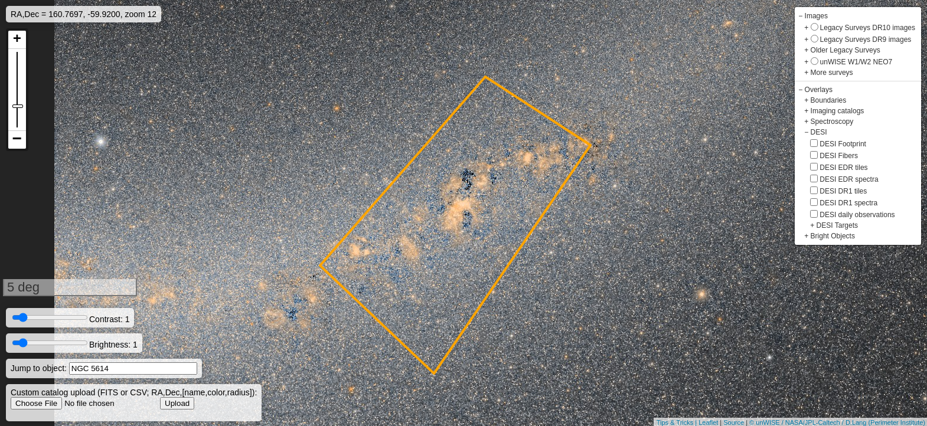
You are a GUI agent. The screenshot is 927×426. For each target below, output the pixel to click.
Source (733, 422)
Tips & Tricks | (678, 422)
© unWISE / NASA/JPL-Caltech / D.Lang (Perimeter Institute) (837, 422)
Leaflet (708, 422)
